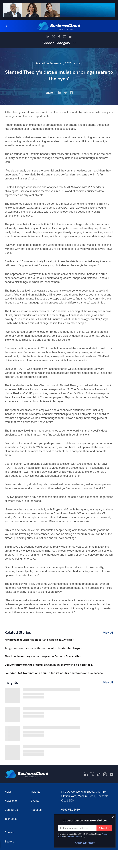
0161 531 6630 (70, 809)
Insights (35, 791)
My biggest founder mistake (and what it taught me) (39, 640)
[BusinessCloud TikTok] (59, 36)
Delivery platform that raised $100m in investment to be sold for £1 (49, 664)
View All (108, 632)
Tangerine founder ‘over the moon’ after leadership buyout (44, 648)
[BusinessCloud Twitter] (53, 36)
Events (35, 800)
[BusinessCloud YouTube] (70, 36)
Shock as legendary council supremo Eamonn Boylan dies (43, 656)
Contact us (11, 809)
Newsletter (11, 800)
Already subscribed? (85, 843)
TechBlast (11, 818)
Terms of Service (74, 836)
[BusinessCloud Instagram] (64, 36)
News (8, 791)
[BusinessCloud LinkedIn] (48, 36)
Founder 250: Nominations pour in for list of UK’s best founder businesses (54, 673)
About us (36, 809)
